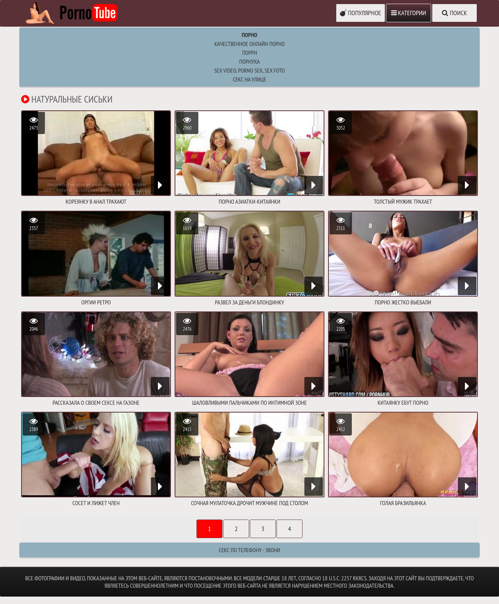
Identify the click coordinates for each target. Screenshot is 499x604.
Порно (249, 35)
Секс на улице (249, 79)
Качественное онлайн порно (249, 43)
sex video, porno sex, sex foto (249, 70)
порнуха (249, 61)
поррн (249, 52)
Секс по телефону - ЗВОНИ (249, 550)
